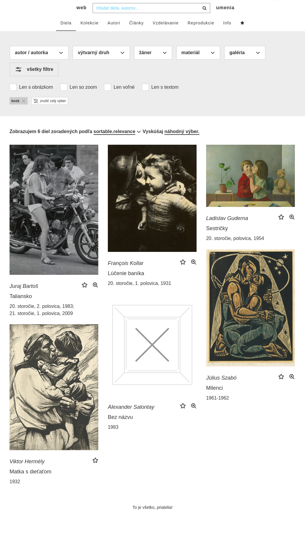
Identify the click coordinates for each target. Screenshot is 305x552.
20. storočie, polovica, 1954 (235, 250)
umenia (225, 19)
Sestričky (217, 240)
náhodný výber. (181, 143)
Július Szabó (221, 390)
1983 (113, 439)
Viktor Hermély (27, 473)
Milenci (214, 400)
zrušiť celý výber (49, 112)
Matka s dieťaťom (31, 483)
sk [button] (273, 9)
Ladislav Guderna (227, 230)
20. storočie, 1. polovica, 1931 (139, 295)
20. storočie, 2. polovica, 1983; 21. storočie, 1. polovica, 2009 (42, 322)
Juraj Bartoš (24, 298)
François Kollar (126, 275)
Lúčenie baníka (126, 285)
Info (227, 34)
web (82, 19)
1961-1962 (217, 409)
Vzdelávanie (165, 34)
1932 (15, 493)
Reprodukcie (201, 34)
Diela (65, 34)
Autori (114, 34)
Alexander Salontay (131, 419)
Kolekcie (89, 34)
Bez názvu (120, 429)
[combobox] (151, 20)
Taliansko (21, 308)
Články (136, 34)
